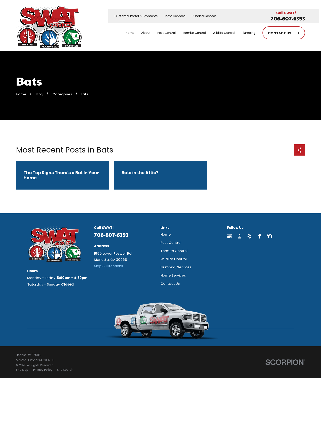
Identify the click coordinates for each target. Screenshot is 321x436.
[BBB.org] (239, 236)
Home (165, 234)
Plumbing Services (175, 267)
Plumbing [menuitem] (248, 33)
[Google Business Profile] (229, 236)
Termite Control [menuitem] (194, 33)
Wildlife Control (173, 258)
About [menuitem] (145, 33)
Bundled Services (204, 16)
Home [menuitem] (130, 33)
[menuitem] (22, 370)
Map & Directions (108, 265)
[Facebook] (259, 236)
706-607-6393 (288, 18)
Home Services (174, 16)
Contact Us (170, 283)
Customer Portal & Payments (136, 16)
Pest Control (170, 242)
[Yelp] (249, 236)
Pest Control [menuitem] (166, 33)
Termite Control (174, 250)
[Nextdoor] (269, 236)
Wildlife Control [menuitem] (224, 33)
